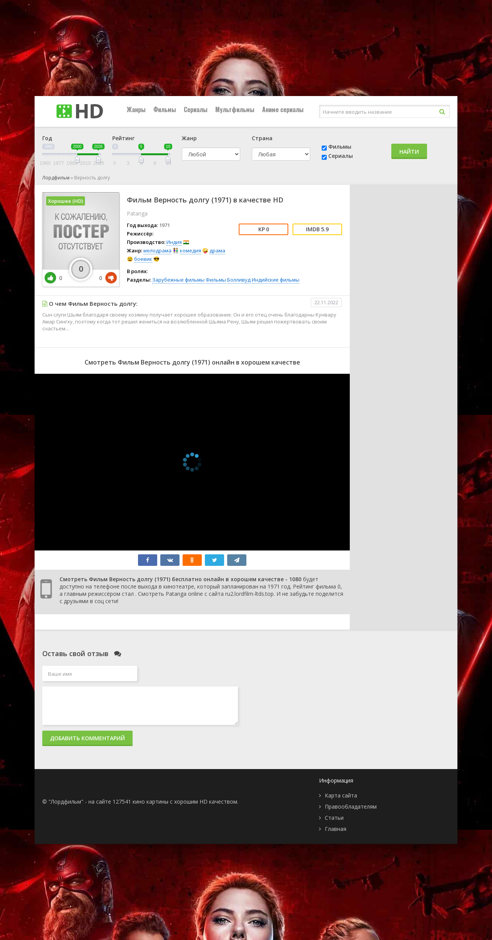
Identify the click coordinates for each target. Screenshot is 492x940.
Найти (409, 151)
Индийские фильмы (275, 279)
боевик (143, 258)
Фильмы (164, 109)
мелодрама (157, 250)
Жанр (189, 138)
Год (47, 138)
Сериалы (196, 109)
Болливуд (239, 279)
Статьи (334, 817)
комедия (190, 250)
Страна (262, 138)
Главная (335, 828)
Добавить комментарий (87, 738)
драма (217, 250)
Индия (174, 242)
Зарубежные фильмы (178, 279)
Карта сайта (341, 795)
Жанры (136, 109)
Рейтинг (123, 138)
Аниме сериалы (283, 109)
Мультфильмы (234, 109)
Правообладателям (351, 806)
